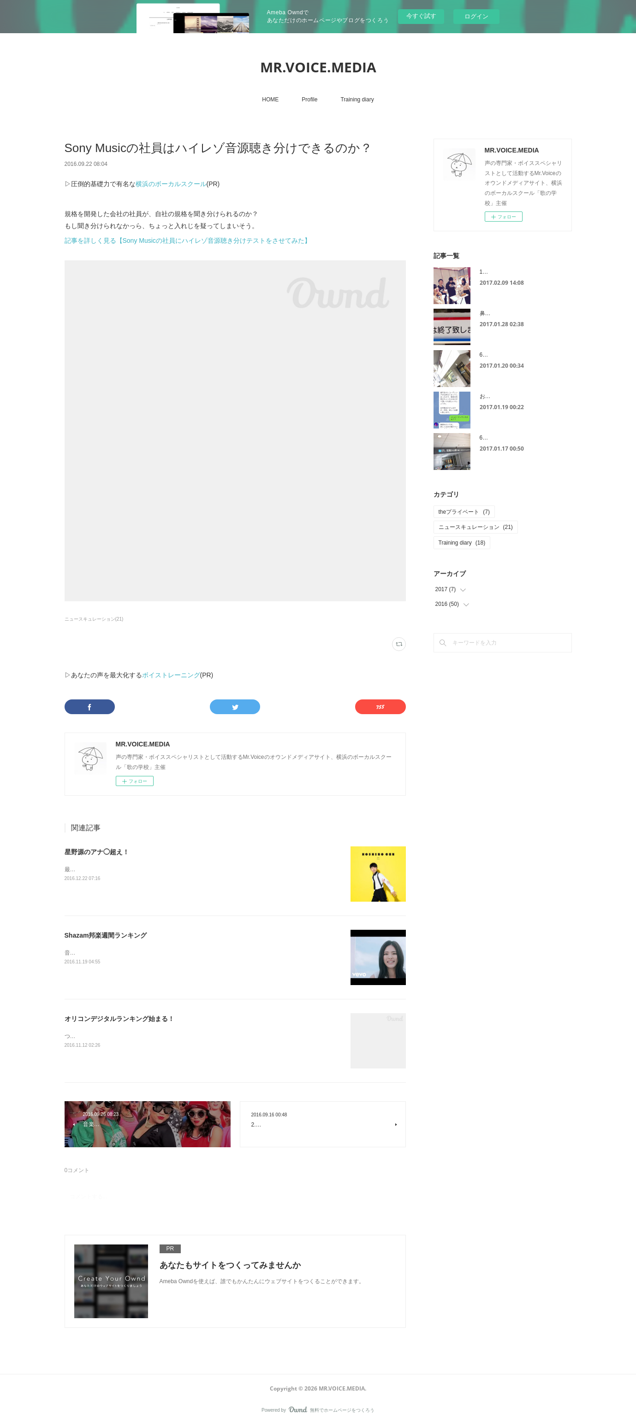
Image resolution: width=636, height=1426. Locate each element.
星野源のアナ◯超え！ (97, 852)
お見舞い (491, 396)
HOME (270, 99)
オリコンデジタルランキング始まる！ (119, 1018)
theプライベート (464, 512)
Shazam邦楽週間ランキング (106, 935)
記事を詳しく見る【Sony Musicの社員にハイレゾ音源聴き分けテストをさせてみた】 (188, 240)
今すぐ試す (421, 15)
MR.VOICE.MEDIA (318, 67)
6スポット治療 (498, 437)
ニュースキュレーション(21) (94, 619)
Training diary (357, 99)
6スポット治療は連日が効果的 (517, 355)
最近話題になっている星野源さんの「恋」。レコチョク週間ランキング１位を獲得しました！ (181, 869)
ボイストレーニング (171, 675)
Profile (309, 99)
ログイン (476, 16)
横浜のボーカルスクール (171, 184)
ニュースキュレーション (476, 527)
